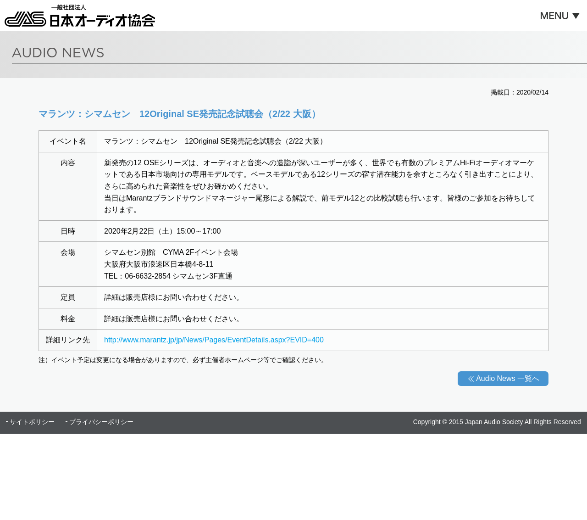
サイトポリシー (32, 421)
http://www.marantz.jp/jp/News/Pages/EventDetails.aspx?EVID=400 (214, 340)
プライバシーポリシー (101, 421)
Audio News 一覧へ (507, 378)
